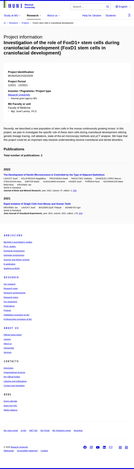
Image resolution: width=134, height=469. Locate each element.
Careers (7, 339)
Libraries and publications (15, 381)
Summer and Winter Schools (16, 260)
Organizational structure (14, 372)
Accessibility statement (27, 451)
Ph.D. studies (10, 246)
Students (111, 15)
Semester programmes (14, 255)
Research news (11, 288)
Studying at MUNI (12, 268)
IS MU (23, 430)
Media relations (10, 410)
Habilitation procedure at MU (16, 315)
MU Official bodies (12, 377)
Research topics (11, 297)
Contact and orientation (14, 385)
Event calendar (10, 401)
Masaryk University (19, 94)
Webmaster (9, 451)
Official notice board (12, 335)
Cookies (44, 451)
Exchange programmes (14, 251)
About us (11, 328)
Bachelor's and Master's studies (18, 242)
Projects (7, 310)
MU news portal (11, 430)
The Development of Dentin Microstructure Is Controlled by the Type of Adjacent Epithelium (54, 175)
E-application (9, 264)
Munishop (78, 430)
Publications (9, 306)
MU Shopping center (61, 430)
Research (11, 277)
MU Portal (44, 430)
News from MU (10, 406)
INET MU (33, 430)
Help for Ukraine (91, 15)
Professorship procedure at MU (18, 319)
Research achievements (14, 293)
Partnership (9, 348)
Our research (10, 284)
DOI (75, 190)
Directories (8, 368)
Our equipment (10, 302)
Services (7, 352)
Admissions (13, 235)
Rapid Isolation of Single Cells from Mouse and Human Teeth (37, 204)
